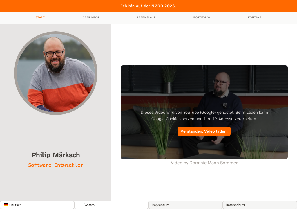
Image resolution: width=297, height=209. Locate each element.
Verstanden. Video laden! (204, 131)
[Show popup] (37, 205)
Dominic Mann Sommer (213, 163)
